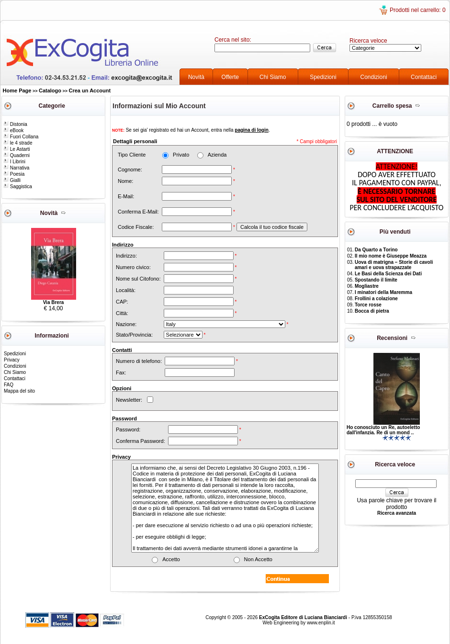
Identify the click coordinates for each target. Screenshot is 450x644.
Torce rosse (368, 304)
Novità (196, 77)
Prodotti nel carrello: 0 (418, 10)
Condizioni (373, 77)
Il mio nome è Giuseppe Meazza (391, 256)
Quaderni (16, 155)
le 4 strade (17, 143)
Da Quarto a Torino (376, 249)
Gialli (12, 180)
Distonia (15, 124)
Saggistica (17, 186)
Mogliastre (367, 286)
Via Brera (53, 302)
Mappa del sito (19, 391)
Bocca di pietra (372, 311)
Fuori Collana (20, 136)
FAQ (8, 384)
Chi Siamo (272, 77)
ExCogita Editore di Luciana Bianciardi (304, 617)
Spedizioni (323, 77)
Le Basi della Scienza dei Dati (388, 273)
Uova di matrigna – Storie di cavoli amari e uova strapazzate (394, 265)
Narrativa (16, 167)
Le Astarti (16, 149)
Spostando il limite (376, 279)
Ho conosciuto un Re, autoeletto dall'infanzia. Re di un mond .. (383, 430)
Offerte (230, 77)
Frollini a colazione (376, 298)
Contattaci (424, 77)
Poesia (13, 174)
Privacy (12, 359)
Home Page (17, 90)
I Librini (14, 161)
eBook (13, 130)
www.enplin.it (321, 622)
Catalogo (50, 90)
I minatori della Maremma (383, 292)
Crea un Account (90, 90)
